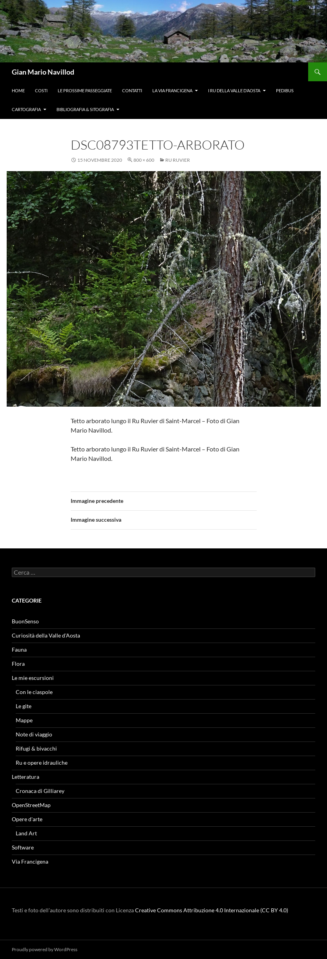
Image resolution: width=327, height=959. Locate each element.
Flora (18, 663)
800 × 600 (143, 160)
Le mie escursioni (33, 677)
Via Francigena (30, 861)
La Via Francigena (172, 90)
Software (23, 847)
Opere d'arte (27, 819)
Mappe (24, 720)
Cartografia (26, 109)
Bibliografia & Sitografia (85, 109)
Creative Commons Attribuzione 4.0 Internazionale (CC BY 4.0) (211, 910)
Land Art (26, 833)
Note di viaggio (34, 734)
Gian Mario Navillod (43, 72)
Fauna (19, 649)
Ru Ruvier (177, 160)
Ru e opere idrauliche (42, 762)
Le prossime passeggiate (85, 90)
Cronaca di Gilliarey (40, 790)
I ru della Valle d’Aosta (234, 90)
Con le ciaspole (34, 692)
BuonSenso (25, 621)
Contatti (132, 90)
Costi (41, 90)
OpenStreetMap (31, 805)
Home (18, 90)
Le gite (23, 706)
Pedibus (285, 90)
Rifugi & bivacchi (36, 748)
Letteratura (25, 776)
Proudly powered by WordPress (44, 949)
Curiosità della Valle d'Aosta (46, 635)
